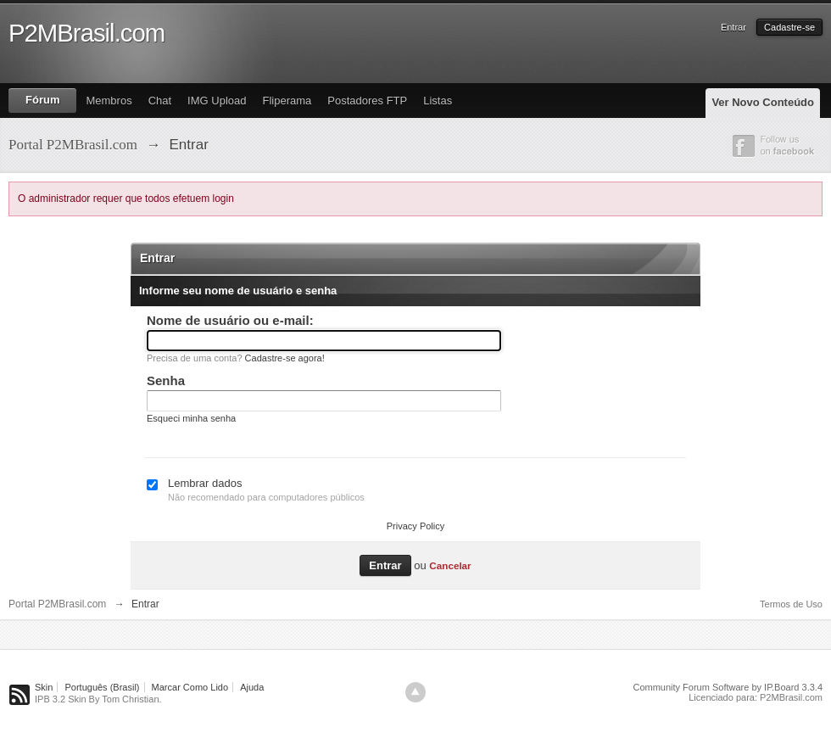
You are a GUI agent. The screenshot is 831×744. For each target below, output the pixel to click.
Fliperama (286, 100)
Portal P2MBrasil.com (57, 604)
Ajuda (252, 687)
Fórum (42, 99)
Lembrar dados (205, 483)
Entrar (733, 27)
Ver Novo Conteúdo (762, 102)
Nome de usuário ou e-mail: (230, 320)
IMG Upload (216, 100)
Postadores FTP (367, 100)
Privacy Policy (415, 526)
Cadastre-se (789, 27)
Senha (166, 380)
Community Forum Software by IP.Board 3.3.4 (728, 687)
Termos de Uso (791, 604)
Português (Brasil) (101, 687)
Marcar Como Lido (190, 687)
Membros (108, 100)
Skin (44, 687)
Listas (437, 100)
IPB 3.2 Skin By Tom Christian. (98, 699)
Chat (159, 100)
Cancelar (450, 565)
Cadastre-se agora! (285, 358)
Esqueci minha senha (191, 418)
